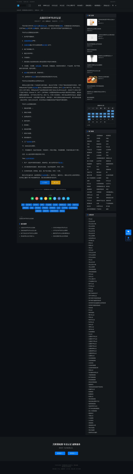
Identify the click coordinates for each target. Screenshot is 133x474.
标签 (25, 73)
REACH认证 (92, 320)
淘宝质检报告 (92, 399)
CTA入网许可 (70, 6)
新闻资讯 (91, 385)
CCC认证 (54, 6)
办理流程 (99, 193)
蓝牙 (107, 153)
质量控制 (27, 46)
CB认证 (90, 248)
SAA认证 (91, 325)
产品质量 (44, 176)
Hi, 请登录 (19, 2)
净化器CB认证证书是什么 (27, 237)
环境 (107, 167)
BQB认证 (91, 246)
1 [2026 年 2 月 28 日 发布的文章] (108, 112)
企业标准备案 (109, 176)
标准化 (108, 187)
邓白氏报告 (92, 428)
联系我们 (60, 454)
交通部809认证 (93, 352)
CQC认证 (91, 277)
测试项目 (35, 88)
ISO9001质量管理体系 (94, 306)
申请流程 (45, 208)
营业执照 (99, 176)
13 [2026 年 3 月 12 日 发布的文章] (101, 117)
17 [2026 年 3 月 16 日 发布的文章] (89, 120)
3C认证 (62, 6)
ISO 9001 (45, 46)
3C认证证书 (92, 234)
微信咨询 (112, 2)
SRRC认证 (46, 6)
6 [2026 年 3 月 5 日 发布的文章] (100, 114)
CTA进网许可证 (93, 282)
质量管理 (45, 211)
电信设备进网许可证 (94, 402)
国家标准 (108, 162)
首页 (39, 6)
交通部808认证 (93, 349)
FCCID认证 (91, 287)
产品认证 (89, 150)
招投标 (89, 187)
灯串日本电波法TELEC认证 (60, 228)
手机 (107, 156)
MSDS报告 (91, 313)
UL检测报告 (92, 332)
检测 (88, 136)
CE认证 (108, 147)
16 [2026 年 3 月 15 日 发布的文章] (112, 117)
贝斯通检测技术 (101, 159)
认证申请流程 (30, 159)
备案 (107, 210)
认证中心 (108, 184)
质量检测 (108, 170)
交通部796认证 (93, 347)
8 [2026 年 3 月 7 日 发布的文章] (108, 114)
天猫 (88, 147)
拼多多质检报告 (93, 383)
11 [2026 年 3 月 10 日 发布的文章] (93, 117)
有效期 (98, 181)
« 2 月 (88, 126)
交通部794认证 (93, 344)
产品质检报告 (109, 204)
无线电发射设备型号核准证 (96, 388)
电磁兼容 (89, 164)
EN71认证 (91, 284)
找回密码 (32, 2)
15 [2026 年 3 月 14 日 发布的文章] (108, 117)
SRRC (61, 27)
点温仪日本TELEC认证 (50, 18)
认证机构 (108, 150)
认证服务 (99, 178)
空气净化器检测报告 (94, 409)
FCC (98, 167)
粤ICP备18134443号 (66, 467)
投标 (107, 178)
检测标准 (89, 204)
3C (88, 170)
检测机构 (89, 153)
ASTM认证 (91, 241)
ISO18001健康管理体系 (95, 301)
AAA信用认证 (92, 239)
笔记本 (89, 207)
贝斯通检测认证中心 (110, 193)
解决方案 (89, 176)
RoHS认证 (91, 323)
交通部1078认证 (93, 342)
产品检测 (99, 150)
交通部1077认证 (93, 340)
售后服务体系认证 (93, 373)
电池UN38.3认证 (93, 407)
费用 (88, 156)
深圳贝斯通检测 (91, 210)
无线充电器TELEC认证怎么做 (28, 231)
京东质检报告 (92, 359)
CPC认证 (91, 275)
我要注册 (26, 2)
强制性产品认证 (101, 201)
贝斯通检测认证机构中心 (22, 6)
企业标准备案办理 (93, 368)
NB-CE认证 (91, 316)
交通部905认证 (93, 354)
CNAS (98, 142)
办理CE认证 (100, 207)
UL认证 (90, 335)
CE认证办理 (92, 263)
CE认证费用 (92, 268)
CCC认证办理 (92, 253)
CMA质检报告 (92, 270)
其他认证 (106, 6)
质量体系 (108, 195)
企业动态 (91, 364)
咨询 (88, 159)
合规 (98, 204)
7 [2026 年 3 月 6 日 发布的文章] (104, 114)
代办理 (34, 77)
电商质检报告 (92, 404)
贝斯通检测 (100, 136)
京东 (107, 145)
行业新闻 (91, 419)
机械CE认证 (92, 390)
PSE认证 (91, 318)
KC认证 (90, 311)
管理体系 (52, 208)
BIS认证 (91, 244)
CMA (107, 142)
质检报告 (88, 6)
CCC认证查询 (92, 256)
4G (63, 88)
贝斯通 (98, 139)
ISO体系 (79, 6)
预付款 (61, 163)
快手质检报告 (92, 378)
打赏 (56, 183)
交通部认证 (92, 356)
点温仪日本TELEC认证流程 (26, 219)
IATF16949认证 (93, 296)
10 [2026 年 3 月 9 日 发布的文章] (89, 117)
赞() (61, 22)
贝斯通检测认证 (101, 187)
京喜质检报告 (92, 361)
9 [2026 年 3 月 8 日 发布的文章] (112, 114)
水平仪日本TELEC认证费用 (60, 231)
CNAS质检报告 (93, 272)
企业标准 (99, 156)
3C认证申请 (92, 232)
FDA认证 (91, 292)
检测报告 (97, 6)
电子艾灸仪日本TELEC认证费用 (29, 234)
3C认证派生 (92, 229)
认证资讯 (91, 421)
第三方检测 (90, 162)
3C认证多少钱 (92, 224)
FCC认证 (89, 201)
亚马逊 (108, 207)
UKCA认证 (91, 330)
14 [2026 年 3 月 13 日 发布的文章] (104, 117)
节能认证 (91, 416)
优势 (88, 181)
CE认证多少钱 (92, 265)
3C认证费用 (92, 236)
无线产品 (36, 27)
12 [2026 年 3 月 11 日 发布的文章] (97, 117)
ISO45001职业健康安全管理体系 (97, 304)
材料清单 (38, 67)
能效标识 (91, 414)
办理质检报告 (100, 184)
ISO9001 (29, 142)
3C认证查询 (92, 227)
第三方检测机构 (91, 178)
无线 (33, 29)
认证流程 (89, 193)
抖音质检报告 (92, 380)
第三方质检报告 (93, 411)
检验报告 (99, 145)
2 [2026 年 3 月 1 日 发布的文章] (112, 112)
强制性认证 (43, 27)
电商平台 (99, 164)
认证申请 (64, 208)
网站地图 (76, 466)
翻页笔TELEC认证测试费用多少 (61, 234)
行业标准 (89, 198)
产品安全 (99, 210)
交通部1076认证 (93, 337)
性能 (107, 139)
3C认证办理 (92, 222)
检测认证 (37, 11)
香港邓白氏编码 (93, 433)
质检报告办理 (109, 198)
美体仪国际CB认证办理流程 (60, 237)
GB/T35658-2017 (93, 294)
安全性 (89, 167)
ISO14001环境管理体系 (95, 299)
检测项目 (89, 190)
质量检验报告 (109, 164)
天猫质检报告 (92, 376)
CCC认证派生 (92, 258)
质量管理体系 (28, 42)
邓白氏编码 (92, 431)
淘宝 (107, 190)
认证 (26, 29)
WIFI (98, 198)
